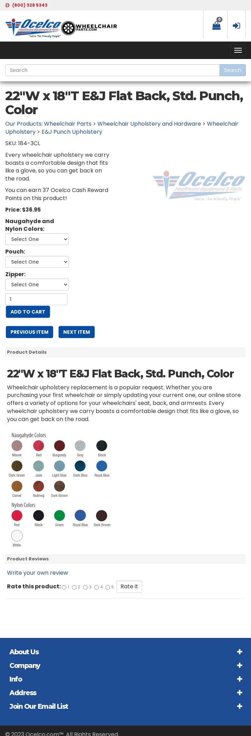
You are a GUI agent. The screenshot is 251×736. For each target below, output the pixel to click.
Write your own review (37, 573)
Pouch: (15, 252)
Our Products (23, 124)
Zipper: (15, 274)
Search (232, 70)
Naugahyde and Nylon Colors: (29, 225)
